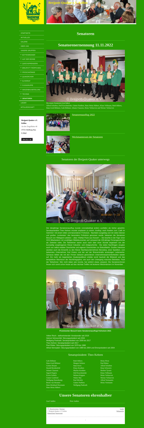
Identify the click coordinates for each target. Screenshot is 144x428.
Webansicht (120, 411)
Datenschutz (51, 413)
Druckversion (53, 409)
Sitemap (62, 409)
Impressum (59, 413)
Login (122, 409)
